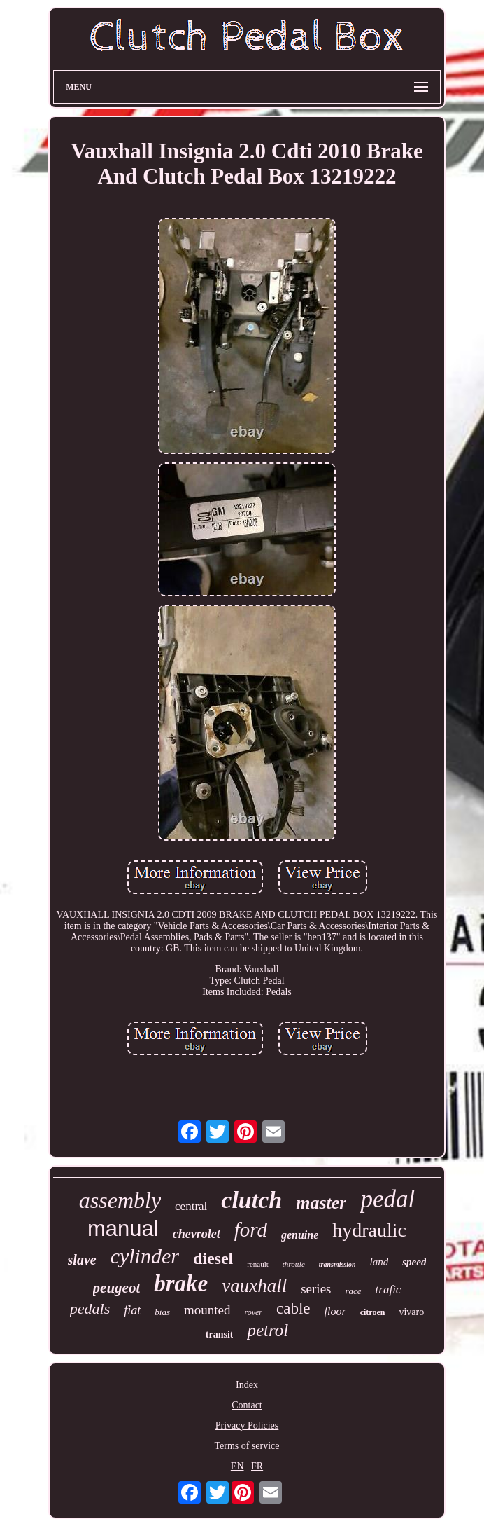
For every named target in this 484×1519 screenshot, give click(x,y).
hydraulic (369, 1230)
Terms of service (246, 1446)
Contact (247, 1405)
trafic (388, 1289)
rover (253, 1312)
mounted (207, 1310)
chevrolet (196, 1234)
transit (220, 1334)
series (316, 1288)
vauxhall (254, 1285)
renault (258, 1264)
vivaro (411, 1312)
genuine (299, 1235)
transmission (337, 1264)
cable (293, 1308)
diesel (213, 1258)
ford (250, 1229)
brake (181, 1283)
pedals (90, 1308)
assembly (120, 1200)
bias (162, 1312)
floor (335, 1311)
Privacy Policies (247, 1425)
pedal (387, 1199)
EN (237, 1466)
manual (123, 1228)
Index (247, 1385)
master (321, 1202)
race (353, 1291)
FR (257, 1466)
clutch (251, 1200)
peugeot (117, 1287)
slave (82, 1259)
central (191, 1206)
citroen (372, 1312)
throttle (294, 1264)
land (379, 1261)
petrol (267, 1330)
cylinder (145, 1255)
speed (414, 1261)
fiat (132, 1310)
